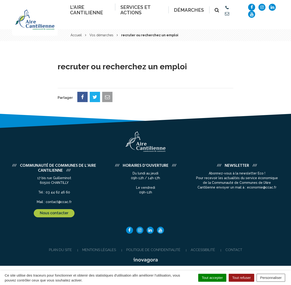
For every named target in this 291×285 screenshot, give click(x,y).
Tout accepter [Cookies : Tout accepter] (212, 278)
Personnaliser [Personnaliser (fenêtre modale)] (271, 278)
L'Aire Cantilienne (86, 9)
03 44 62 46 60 (58, 192)
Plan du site (60, 250)
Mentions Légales (99, 250)
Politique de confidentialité (153, 250)
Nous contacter (54, 213)
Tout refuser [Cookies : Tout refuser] (241, 278)
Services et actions (135, 9)
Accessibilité (203, 250)
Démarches (189, 10)
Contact (233, 250)
